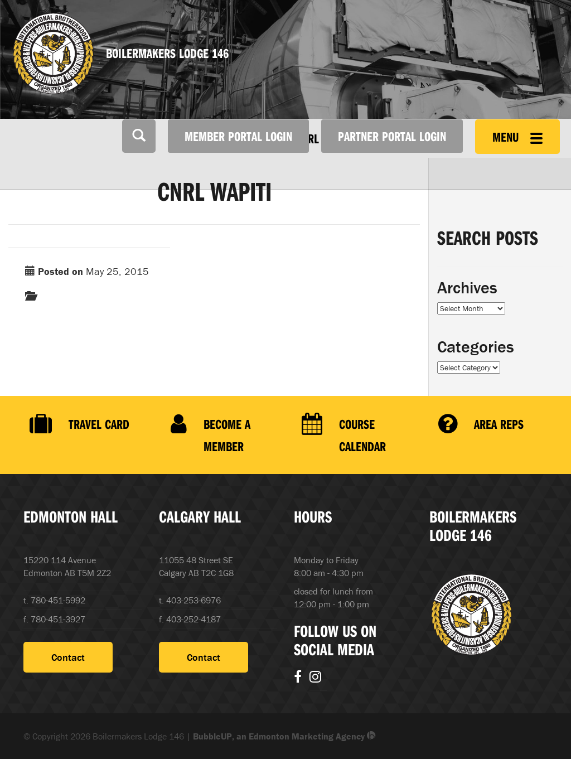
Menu (517, 136)
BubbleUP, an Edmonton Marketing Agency (284, 736)
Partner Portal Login (392, 136)
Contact (68, 657)
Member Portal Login (238, 136)
